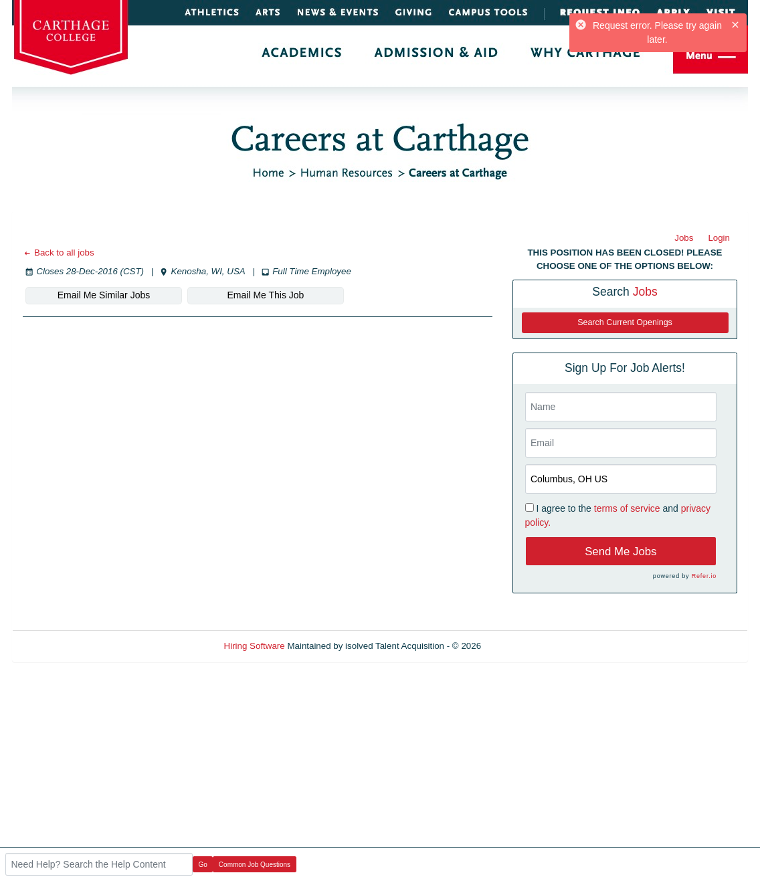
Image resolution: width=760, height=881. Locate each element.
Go (203, 864)
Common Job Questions (254, 864)
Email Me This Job (265, 295)
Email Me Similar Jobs (104, 295)
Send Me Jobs (620, 551)
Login (719, 238)
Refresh (521, 646)
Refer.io (704, 576)
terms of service (627, 508)
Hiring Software (254, 646)
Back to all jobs (58, 253)
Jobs (683, 238)
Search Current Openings (624, 322)
